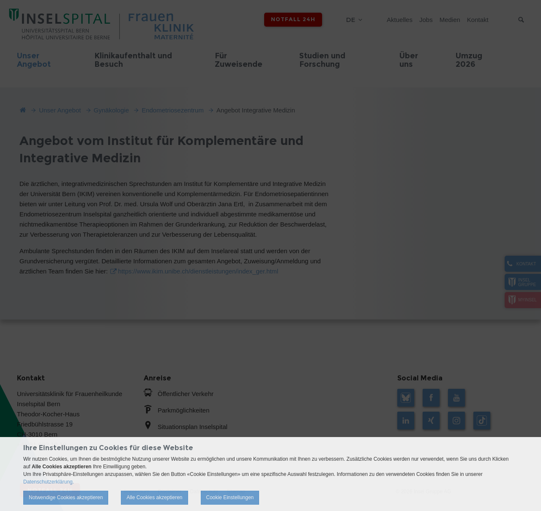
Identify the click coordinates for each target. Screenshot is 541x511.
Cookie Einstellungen (230, 497)
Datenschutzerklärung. (48, 482)
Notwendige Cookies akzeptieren (66, 497)
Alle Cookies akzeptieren (154, 497)
